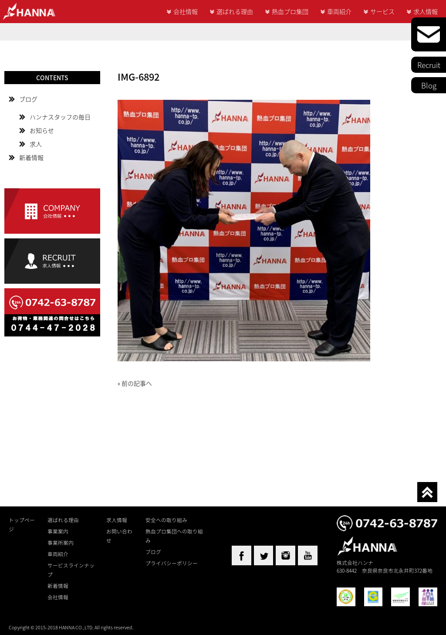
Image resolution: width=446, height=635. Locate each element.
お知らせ (42, 130)
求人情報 (425, 11)
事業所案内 (60, 543)
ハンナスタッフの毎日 (60, 116)
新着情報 (31, 157)
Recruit (428, 64)
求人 (36, 143)
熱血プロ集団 (290, 11)
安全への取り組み (166, 520)
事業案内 (57, 531)
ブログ (28, 99)
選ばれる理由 (234, 11)
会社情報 (185, 11)
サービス (382, 11)
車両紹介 (339, 11)
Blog (428, 85)
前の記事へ (137, 383)
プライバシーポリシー (171, 563)
